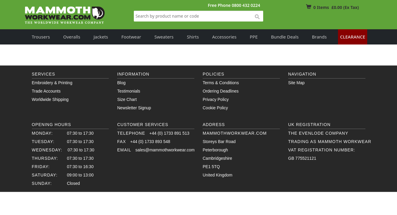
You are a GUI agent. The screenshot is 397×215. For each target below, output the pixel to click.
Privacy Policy (216, 99)
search (257, 17)
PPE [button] (254, 37)
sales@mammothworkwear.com (165, 150)
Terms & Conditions (221, 82)
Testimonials (128, 91)
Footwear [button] (131, 37)
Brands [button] (319, 37)
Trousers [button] (41, 37)
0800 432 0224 (246, 5)
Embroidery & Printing (52, 82)
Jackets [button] (101, 37)
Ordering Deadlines (221, 91)
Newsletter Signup (134, 107)
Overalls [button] (71, 37)
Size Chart (127, 99)
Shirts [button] (193, 37)
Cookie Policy (215, 107)
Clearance (352, 37)
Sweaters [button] (163, 37)
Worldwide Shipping (50, 99)
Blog (121, 82)
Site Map (296, 82)
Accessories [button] (224, 37)
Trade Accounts (46, 91)
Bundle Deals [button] (285, 37)
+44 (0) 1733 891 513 (169, 133)
